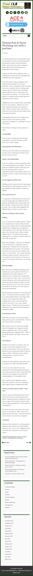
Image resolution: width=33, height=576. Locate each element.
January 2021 (8, 526)
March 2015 (8, 559)
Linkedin (18, 12)
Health (24, 437)
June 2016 (7, 551)
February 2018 (8, 536)
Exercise (19, 437)
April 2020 (8, 528)
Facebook (7, 12)
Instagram (26, 12)
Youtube (22, 12)
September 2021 (9, 523)
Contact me (23, 428)
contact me (19, 384)
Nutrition (7, 494)
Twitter (11, 12)
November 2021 (9, 520)
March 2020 (8, 531)
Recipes (7, 500)
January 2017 (8, 546)
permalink (20, 438)
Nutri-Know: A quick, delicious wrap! (14, 473)
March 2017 (8, 541)
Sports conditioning (10, 502)
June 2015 (7, 556)
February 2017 (8, 544)
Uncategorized (8, 505)
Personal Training (9, 497)
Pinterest (14, 12)
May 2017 (7, 538)
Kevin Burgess (5, 52)
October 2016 (8, 549)
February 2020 (8, 533)
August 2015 (8, 554)
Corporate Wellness (10, 487)
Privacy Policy (16, 572)
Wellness (4, 438)
